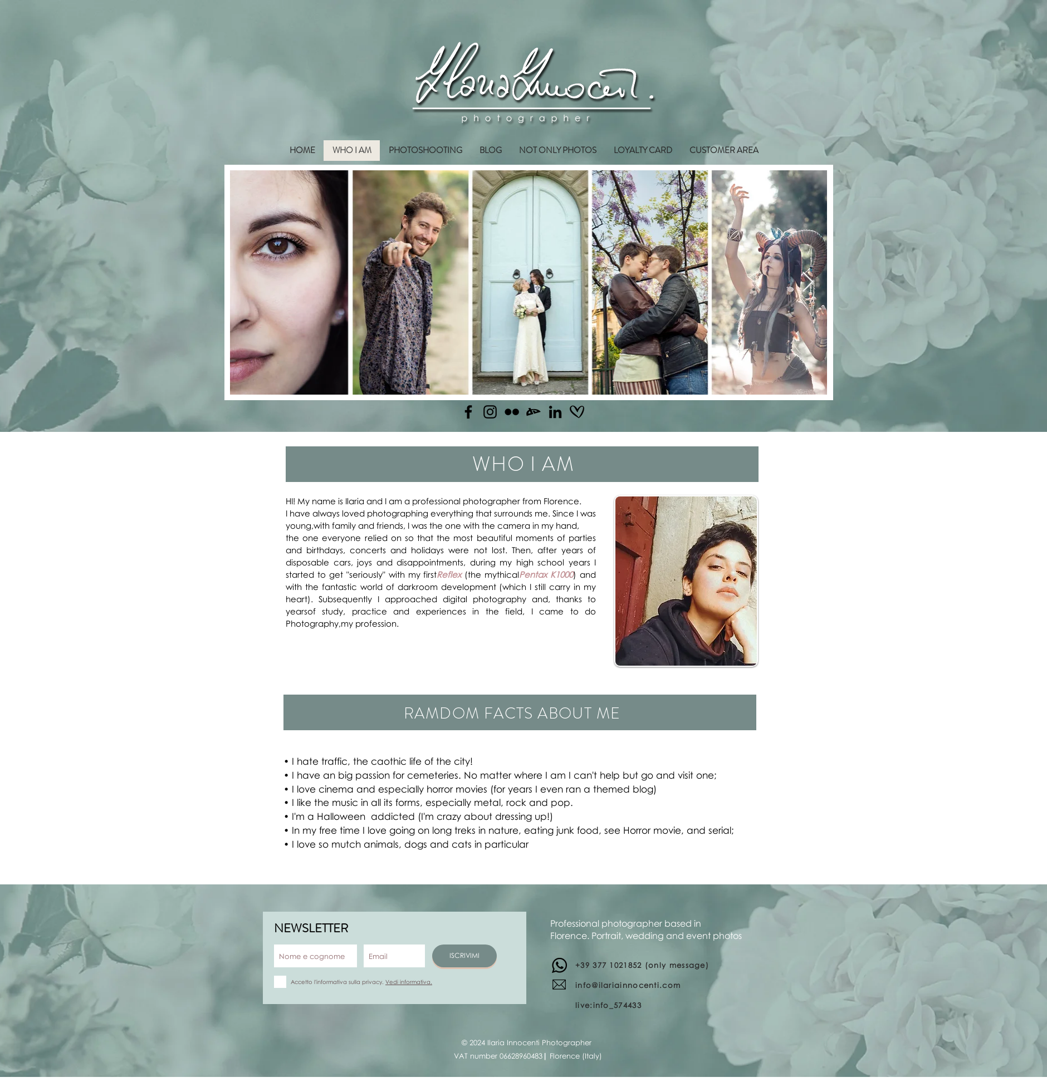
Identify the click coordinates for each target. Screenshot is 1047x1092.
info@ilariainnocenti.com (628, 985)
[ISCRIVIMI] (464, 956)
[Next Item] (807, 282)
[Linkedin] (555, 412)
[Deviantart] (533, 412)
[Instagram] (490, 412)
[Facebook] (468, 412)
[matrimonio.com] (577, 412)
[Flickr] (512, 412)
